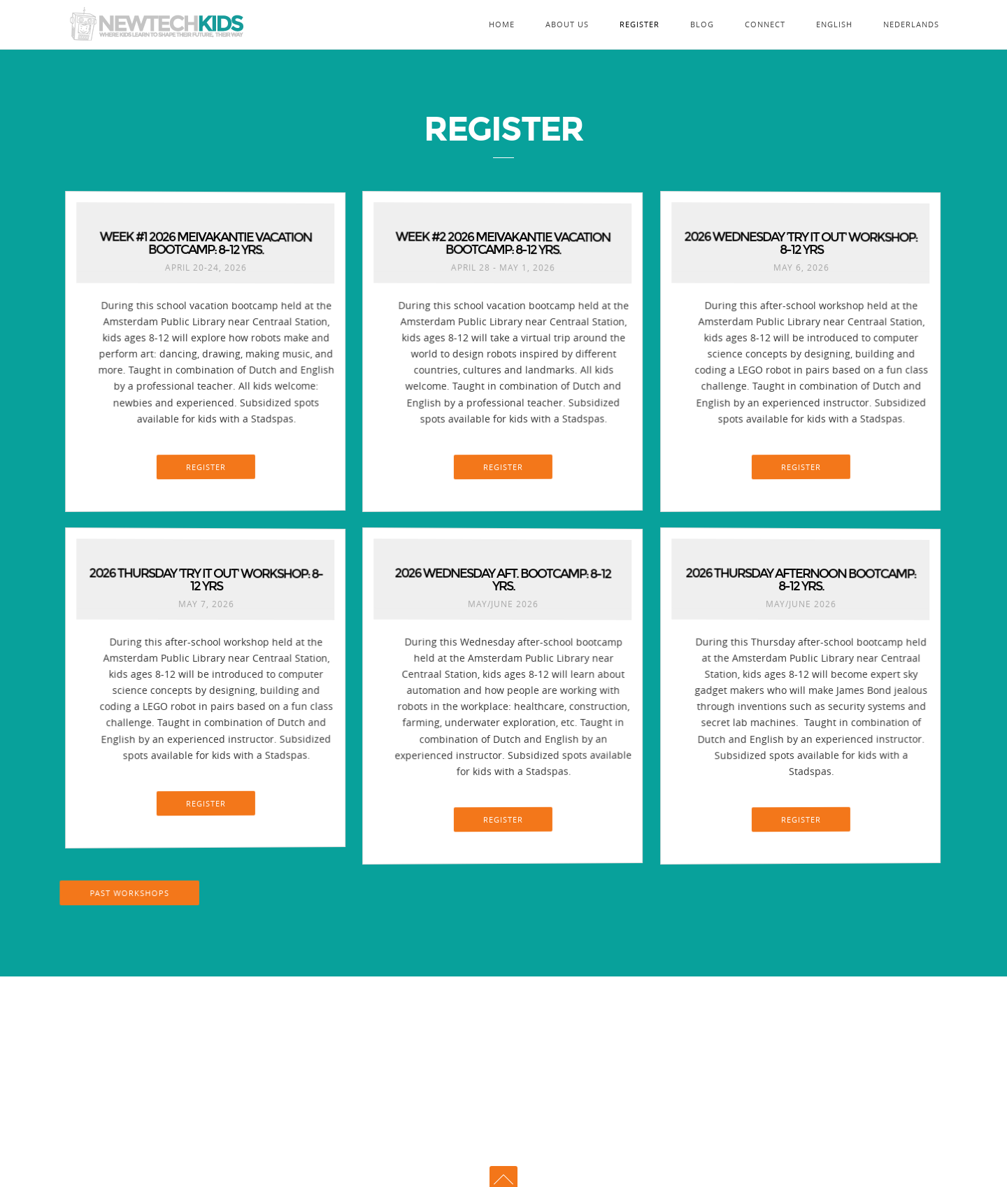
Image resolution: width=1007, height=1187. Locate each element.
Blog (702, 24)
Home (502, 24)
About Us (567, 24)
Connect (765, 24)
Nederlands (911, 24)
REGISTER (206, 466)
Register (639, 24)
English (834, 24)
